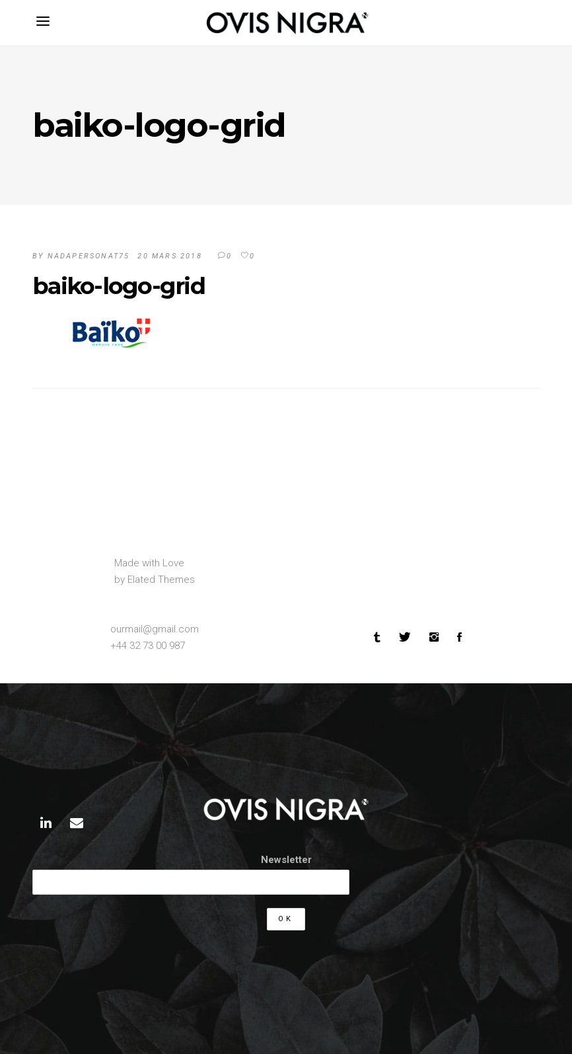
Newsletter (286, 860)
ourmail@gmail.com (154, 629)
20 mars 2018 (169, 256)
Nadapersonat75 (89, 256)
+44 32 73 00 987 (147, 646)
